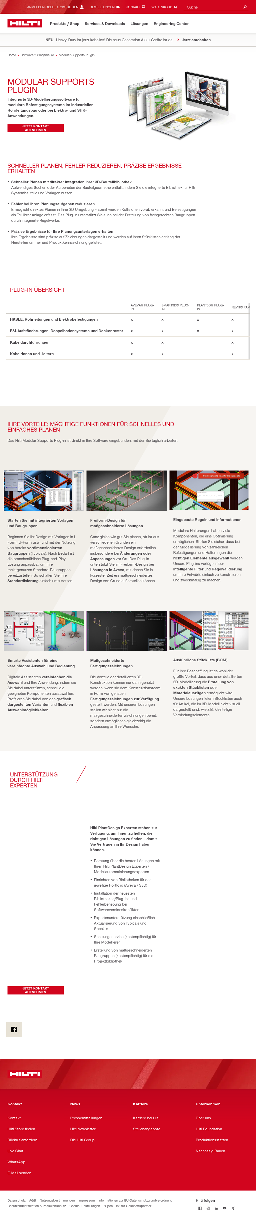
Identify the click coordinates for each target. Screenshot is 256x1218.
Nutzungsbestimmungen (57, 1200)
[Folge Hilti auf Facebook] (200, 1208)
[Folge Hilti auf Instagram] (208, 1208)
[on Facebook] (14, 1029)
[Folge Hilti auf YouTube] (224, 1208)
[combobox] (216, 7)
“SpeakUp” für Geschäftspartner (127, 1206)
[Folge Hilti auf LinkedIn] (216, 1208)
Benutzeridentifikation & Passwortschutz (37, 1206)
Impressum (86, 1200)
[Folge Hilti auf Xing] (233, 1208)
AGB (32, 1200)
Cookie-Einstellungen (85, 1206)
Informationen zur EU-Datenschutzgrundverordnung (135, 1200)
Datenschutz (17, 1200)
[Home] (25, 23)
